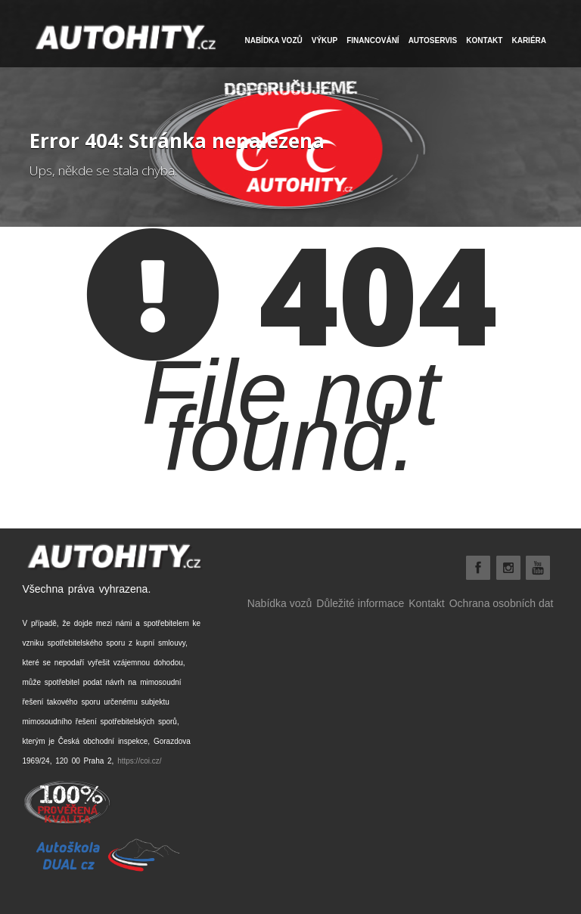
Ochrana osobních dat (501, 603)
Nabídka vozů (279, 603)
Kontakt (484, 40)
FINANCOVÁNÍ (372, 40)
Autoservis (433, 40)
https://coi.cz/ (139, 761)
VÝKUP (324, 40)
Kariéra (528, 40)
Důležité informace (360, 603)
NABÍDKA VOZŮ (273, 40)
